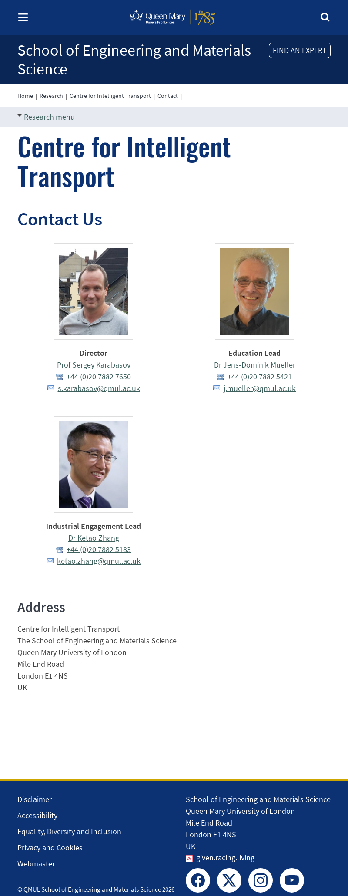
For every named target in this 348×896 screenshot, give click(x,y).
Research (51, 96)
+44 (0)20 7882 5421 (260, 376)
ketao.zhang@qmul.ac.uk (99, 561)
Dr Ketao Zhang (93, 538)
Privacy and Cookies (50, 848)
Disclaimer (34, 799)
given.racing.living (225, 858)
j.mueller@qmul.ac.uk (260, 388)
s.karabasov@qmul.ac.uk (99, 388)
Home (25, 96)
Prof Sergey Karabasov (93, 365)
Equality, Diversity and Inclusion (69, 831)
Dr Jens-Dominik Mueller (254, 365)
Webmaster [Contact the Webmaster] (36, 864)
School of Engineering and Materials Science (134, 59)
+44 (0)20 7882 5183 (99, 549)
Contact (167, 96)
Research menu (46, 117)
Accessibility (37, 815)
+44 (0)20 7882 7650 (99, 376)
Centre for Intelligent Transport (110, 96)
